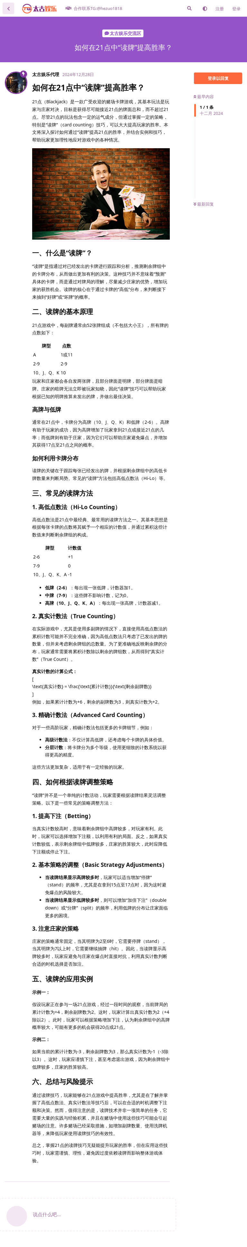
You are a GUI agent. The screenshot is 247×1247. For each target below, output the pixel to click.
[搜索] (189, 8)
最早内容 (204, 96)
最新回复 (204, 204)
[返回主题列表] (8, 8)
